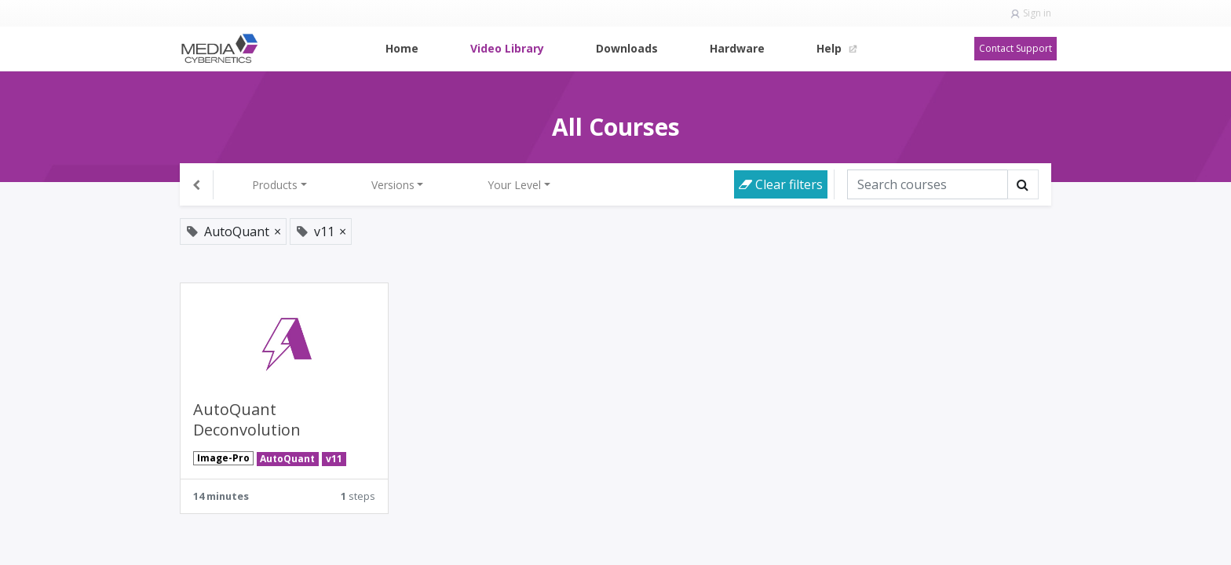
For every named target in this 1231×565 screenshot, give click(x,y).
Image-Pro (223, 458)
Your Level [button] (514, 184)
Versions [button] (393, 184)
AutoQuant (287, 458)
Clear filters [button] (781, 184)
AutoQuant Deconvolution (247, 419)
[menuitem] (402, 48)
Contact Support (1015, 48)
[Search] (927, 184)
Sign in (1037, 13)
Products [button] (275, 184)
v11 (334, 458)
